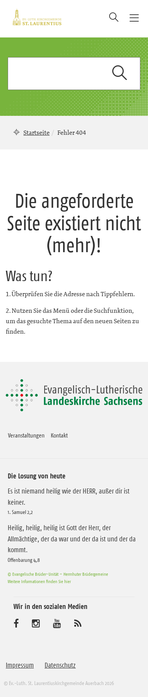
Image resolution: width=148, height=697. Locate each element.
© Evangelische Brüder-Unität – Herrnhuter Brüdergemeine (58, 574)
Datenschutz (60, 665)
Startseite (36, 132)
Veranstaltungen (26, 435)
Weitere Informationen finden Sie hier (39, 581)
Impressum (20, 665)
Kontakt (59, 435)
